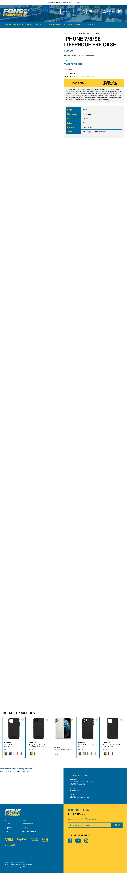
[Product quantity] (66, 63)
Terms (17, 865)
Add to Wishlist (74, 67)
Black (84, 126)
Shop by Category (12, 26)
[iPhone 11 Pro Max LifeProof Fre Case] (87, 729)
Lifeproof (86, 122)
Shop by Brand (54, 26)
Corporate (8, 830)
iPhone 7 (103, 135)
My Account (106, 11)
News (24, 822)
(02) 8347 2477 (75, 792)
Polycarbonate (87, 131)
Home (66, 34)
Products (73, 34)
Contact (7, 826)
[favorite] (22, 722)
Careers (23, 865)
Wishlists (90, 11)
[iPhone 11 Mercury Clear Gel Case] (63, 729)
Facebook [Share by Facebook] (70, 843)
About (90, 26)
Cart (120, 11)
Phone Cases (90, 79)
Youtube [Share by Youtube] (79, 843)
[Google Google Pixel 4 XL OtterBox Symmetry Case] (38, 729)
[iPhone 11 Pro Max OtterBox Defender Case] (112, 729)
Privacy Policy (9, 865)
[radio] (6, 755)
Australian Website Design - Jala (15, 869)
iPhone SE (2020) (88, 135)
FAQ (6, 834)
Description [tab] (79, 86)
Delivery (25, 830)
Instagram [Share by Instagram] (88, 843)
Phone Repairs (74, 26)
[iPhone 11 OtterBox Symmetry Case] (13, 729)
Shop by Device (34, 26)
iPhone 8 (97, 135)
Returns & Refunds (29, 834)
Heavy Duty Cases (78, 79)
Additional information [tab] (109, 86)
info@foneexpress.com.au (80, 799)
